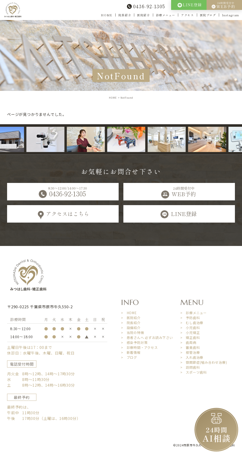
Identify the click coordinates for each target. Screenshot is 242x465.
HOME (106, 15)
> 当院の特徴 (132, 332)
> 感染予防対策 (134, 342)
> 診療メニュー (193, 312)
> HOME (129, 312)
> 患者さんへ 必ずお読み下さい (147, 337)
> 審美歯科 (190, 347)
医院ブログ (208, 15)
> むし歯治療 (191, 322)
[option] (50, 139)
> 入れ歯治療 (191, 357)
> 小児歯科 (190, 327)
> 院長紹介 (131, 322)
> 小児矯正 (190, 332)
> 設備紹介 (131, 327)
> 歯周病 (188, 342)
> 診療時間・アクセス (139, 347)
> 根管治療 (190, 352)
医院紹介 (143, 15)
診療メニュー (165, 15)
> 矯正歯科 (190, 337)
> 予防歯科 (190, 317)
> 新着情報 (131, 352)
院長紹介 (124, 15)
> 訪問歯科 (190, 367)
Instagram (230, 15)
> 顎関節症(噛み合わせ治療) (203, 362)
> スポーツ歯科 (193, 372)
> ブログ (129, 357)
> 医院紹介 (131, 317)
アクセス (187, 15)
